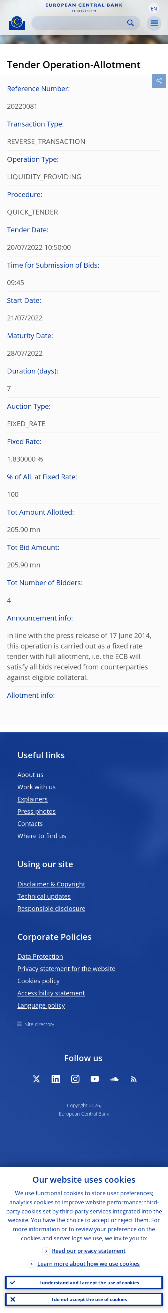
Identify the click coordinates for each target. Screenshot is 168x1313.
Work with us (36, 787)
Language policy (41, 1005)
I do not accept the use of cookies (89, 1299)
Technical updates (44, 896)
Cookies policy (38, 981)
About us (30, 774)
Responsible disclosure (51, 908)
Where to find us (41, 836)
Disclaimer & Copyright (51, 884)
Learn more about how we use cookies (88, 1264)
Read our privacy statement (88, 1251)
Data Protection (40, 956)
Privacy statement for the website (66, 968)
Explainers (32, 799)
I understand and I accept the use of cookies (89, 1282)
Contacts (30, 823)
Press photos (36, 811)
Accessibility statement (51, 993)
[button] (153, 8)
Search (130, 23)
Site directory (39, 1024)
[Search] (80, 23)
